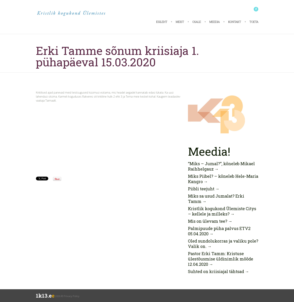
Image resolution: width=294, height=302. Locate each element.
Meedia (214, 22)
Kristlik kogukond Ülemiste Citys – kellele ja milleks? (222, 211)
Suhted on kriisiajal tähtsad (218, 271)
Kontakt (234, 22)
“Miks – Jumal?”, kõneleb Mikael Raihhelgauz (221, 166)
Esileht (161, 22)
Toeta (253, 22)
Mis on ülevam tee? (210, 221)
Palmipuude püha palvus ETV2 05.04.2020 (219, 231)
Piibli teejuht (204, 188)
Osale (196, 22)
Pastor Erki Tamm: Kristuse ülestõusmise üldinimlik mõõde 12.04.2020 (220, 259)
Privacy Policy (71, 296)
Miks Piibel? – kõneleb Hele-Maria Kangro (223, 178)
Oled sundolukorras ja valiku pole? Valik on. (223, 243)
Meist (180, 22)
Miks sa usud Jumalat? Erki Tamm (216, 198)
